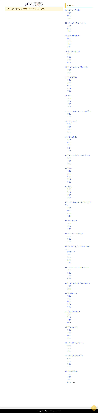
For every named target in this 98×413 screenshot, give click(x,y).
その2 (69, 15)
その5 (69, 91)
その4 (69, 47)
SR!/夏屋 (45, 411)
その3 (69, 18)
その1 (69, 254)
